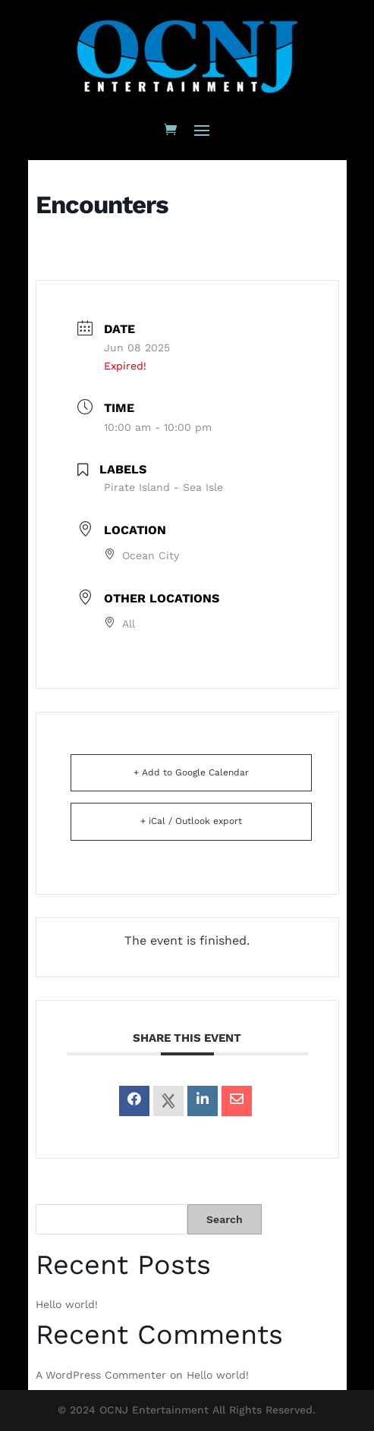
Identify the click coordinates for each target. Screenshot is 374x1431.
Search (224, 1219)
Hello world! (67, 1304)
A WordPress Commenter (101, 1375)
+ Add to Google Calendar (191, 772)
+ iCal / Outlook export (191, 821)
